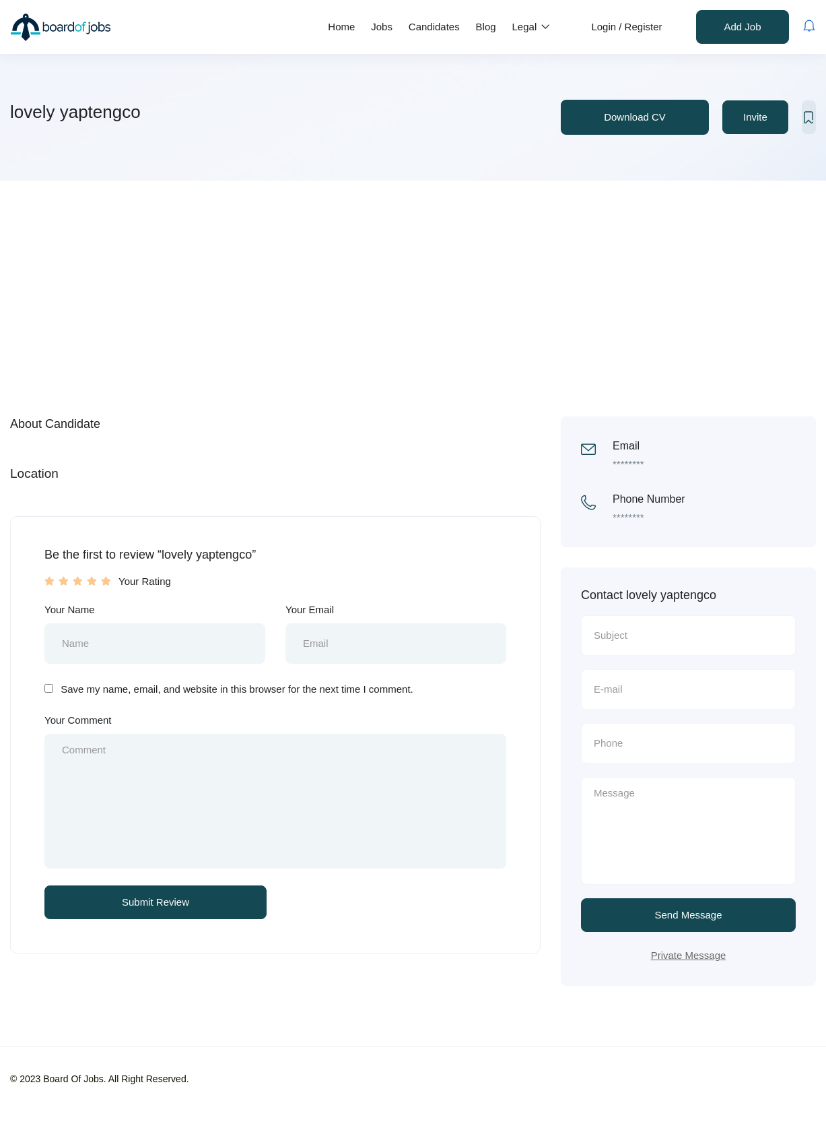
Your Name (69, 609)
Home (341, 26)
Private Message (688, 955)
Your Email (309, 609)
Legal (531, 26)
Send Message (688, 914)
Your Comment (78, 720)
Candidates (434, 26)
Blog (486, 26)
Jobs (381, 26)
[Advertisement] (413, 281)
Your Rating (144, 581)
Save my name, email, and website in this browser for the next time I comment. (237, 689)
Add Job (742, 26)
